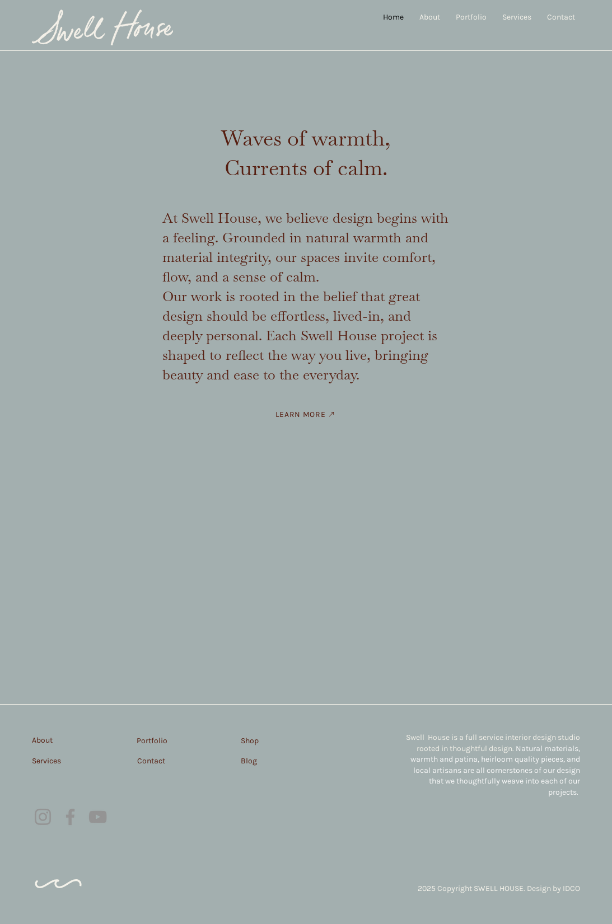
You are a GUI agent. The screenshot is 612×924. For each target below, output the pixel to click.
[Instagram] (43, 817)
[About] (62, 739)
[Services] (62, 760)
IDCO (571, 888)
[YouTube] (98, 817)
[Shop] (272, 740)
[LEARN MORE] (306, 414)
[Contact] (167, 760)
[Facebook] (70, 817)
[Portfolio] (167, 740)
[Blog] (272, 760)
